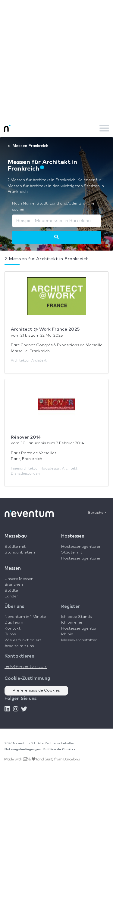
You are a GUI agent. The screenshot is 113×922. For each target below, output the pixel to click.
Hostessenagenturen (81, 547)
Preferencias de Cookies (36, 690)
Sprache (97, 512)
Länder (11, 596)
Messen (13, 568)
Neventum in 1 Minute (25, 617)
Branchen (14, 585)
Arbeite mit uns (19, 646)
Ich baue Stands (76, 617)
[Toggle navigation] (104, 128)
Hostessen (72, 536)
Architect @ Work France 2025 (45, 329)
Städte (11, 591)
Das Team (14, 622)
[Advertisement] (56, 59)
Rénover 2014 (26, 437)
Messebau (16, 536)
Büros (10, 634)
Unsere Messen (19, 579)
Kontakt (12, 629)
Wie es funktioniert (23, 640)
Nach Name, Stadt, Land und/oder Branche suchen (53, 206)
